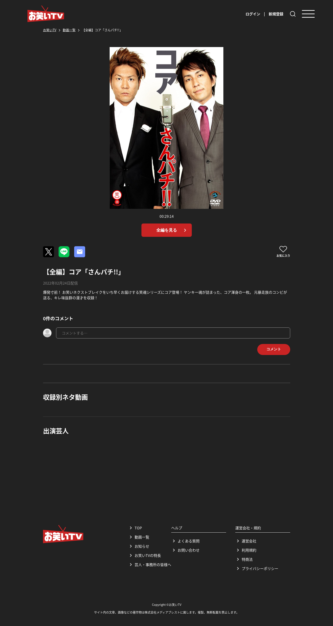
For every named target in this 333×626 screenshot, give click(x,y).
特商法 (244, 559)
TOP (135, 528)
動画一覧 (138, 537)
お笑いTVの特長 (144, 555)
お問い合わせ (185, 550)
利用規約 (245, 550)
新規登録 (276, 14)
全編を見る (172, 230)
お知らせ (138, 546)
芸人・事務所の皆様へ (149, 564)
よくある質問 (185, 541)
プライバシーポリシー (256, 568)
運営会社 (245, 541)
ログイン (253, 14)
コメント (273, 349)
